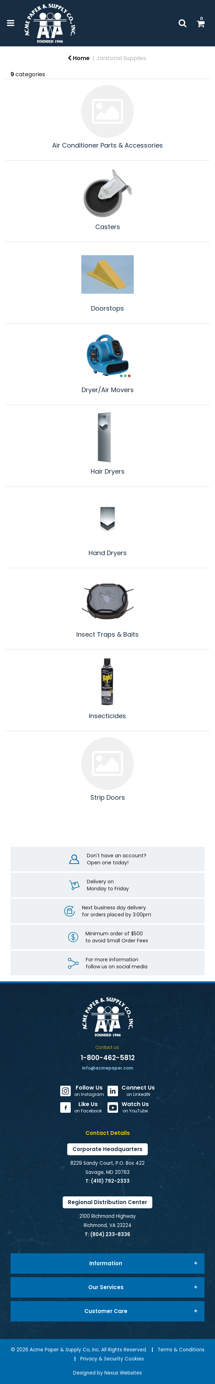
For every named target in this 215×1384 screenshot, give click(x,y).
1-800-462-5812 (108, 1058)
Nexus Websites (123, 1373)
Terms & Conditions (181, 1349)
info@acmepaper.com (107, 1068)
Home (79, 58)
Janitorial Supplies (121, 58)
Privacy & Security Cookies (112, 1359)
